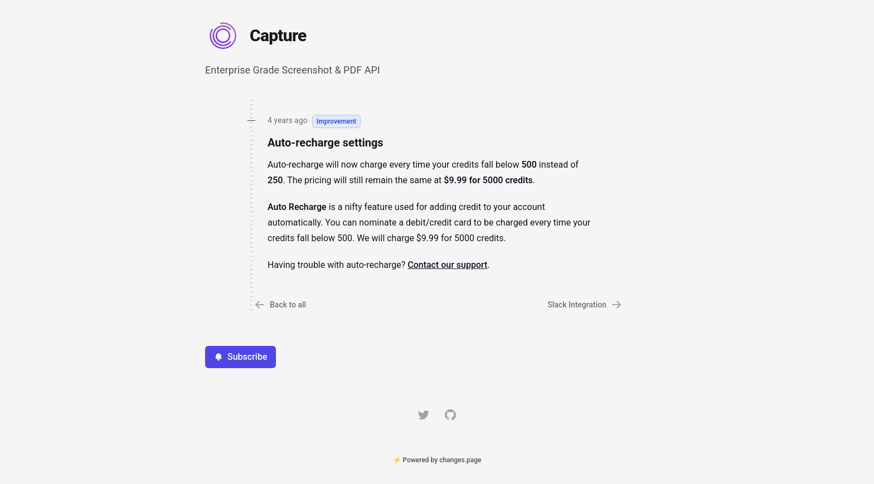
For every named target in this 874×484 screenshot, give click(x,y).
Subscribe (240, 356)
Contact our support (447, 265)
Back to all (280, 304)
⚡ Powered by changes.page (437, 460)
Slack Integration (584, 304)
